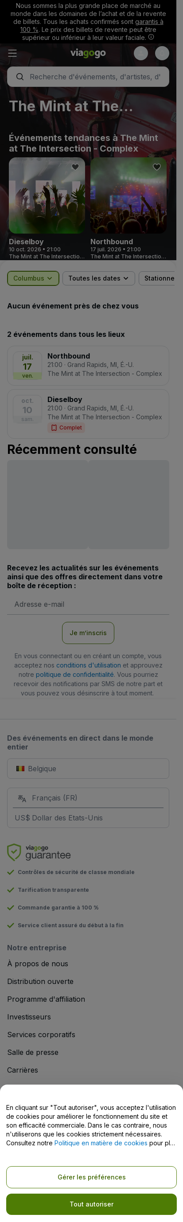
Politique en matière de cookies (101, 1143)
